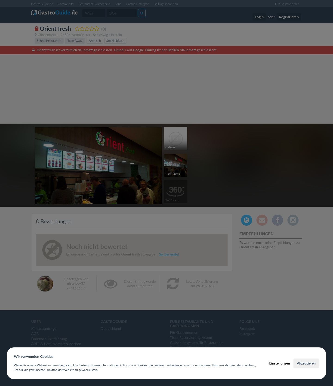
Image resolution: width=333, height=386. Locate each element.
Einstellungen (279, 363)
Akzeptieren (306, 363)
